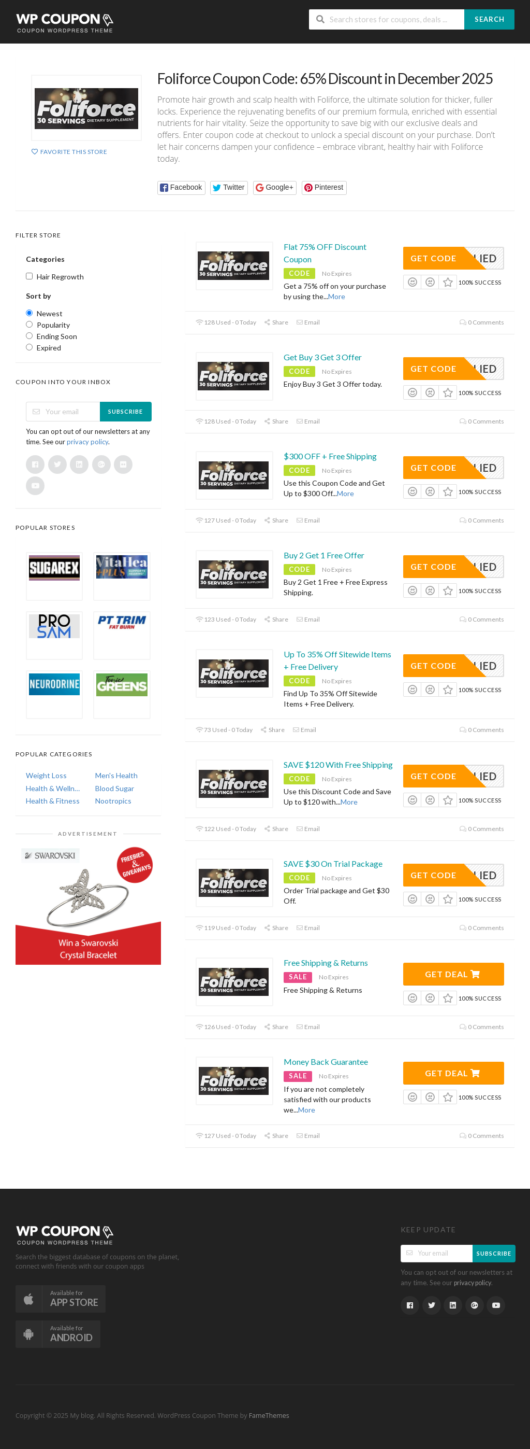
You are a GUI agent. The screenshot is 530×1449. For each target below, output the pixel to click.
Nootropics (113, 800)
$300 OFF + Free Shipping (330, 456)
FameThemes (269, 1415)
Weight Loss (46, 775)
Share (276, 322)
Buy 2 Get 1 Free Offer (324, 555)
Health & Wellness (53, 788)
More (336, 296)
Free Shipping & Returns (326, 962)
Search (490, 19)
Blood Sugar (114, 788)
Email (308, 322)
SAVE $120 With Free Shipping (338, 764)
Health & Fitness (53, 800)
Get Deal (452, 974)
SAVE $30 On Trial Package (333, 863)
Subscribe (125, 411)
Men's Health (116, 775)
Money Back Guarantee (326, 1061)
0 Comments (482, 322)
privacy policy (87, 442)
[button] (181, 188)
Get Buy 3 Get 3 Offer (323, 357)
